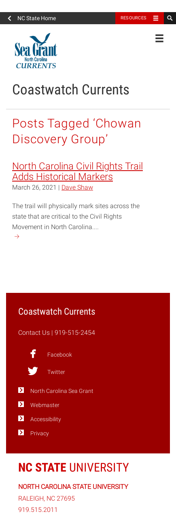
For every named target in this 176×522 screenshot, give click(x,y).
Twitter (46, 371)
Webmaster (44, 405)
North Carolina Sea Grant (61, 391)
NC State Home (36, 18)
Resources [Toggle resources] (133, 18)
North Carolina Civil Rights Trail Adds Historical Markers (77, 171)
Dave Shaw (77, 187)
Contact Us (34, 332)
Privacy (39, 433)
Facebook (49, 353)
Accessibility (45, 419)
